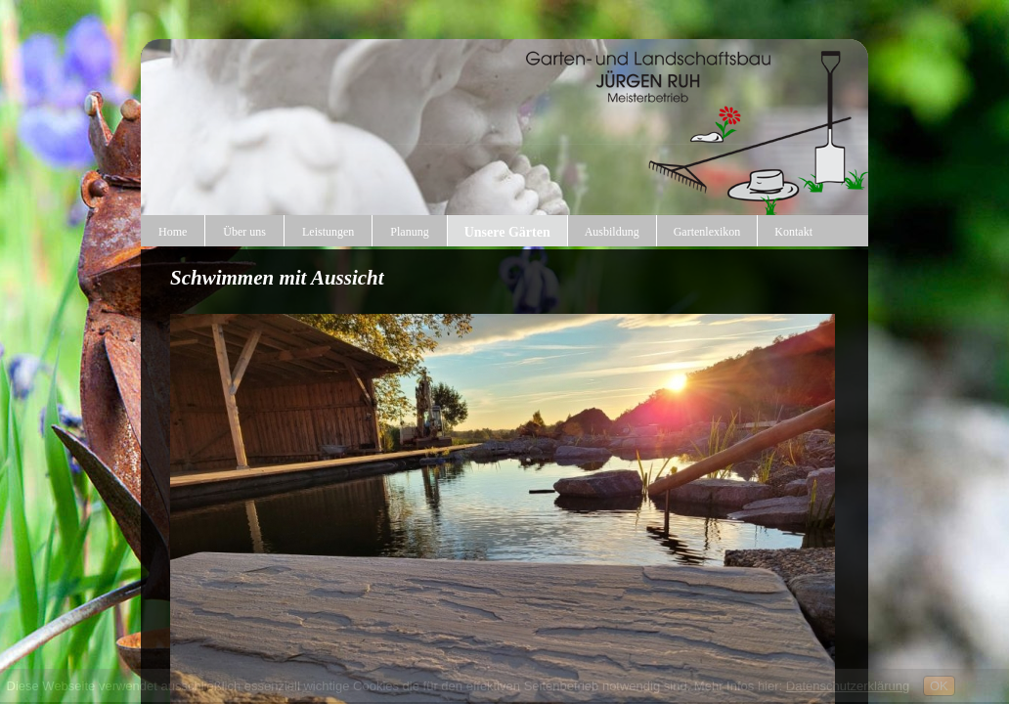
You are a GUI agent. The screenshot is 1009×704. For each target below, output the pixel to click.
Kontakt (793, 232)
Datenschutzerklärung (847, 686)
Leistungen (328, 232)
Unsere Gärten (507, 232)
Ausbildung (612, 232)
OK (939, 686)
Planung (409, 232)
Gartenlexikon (707, 232)
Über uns (244, 232)
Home (172, 232)
